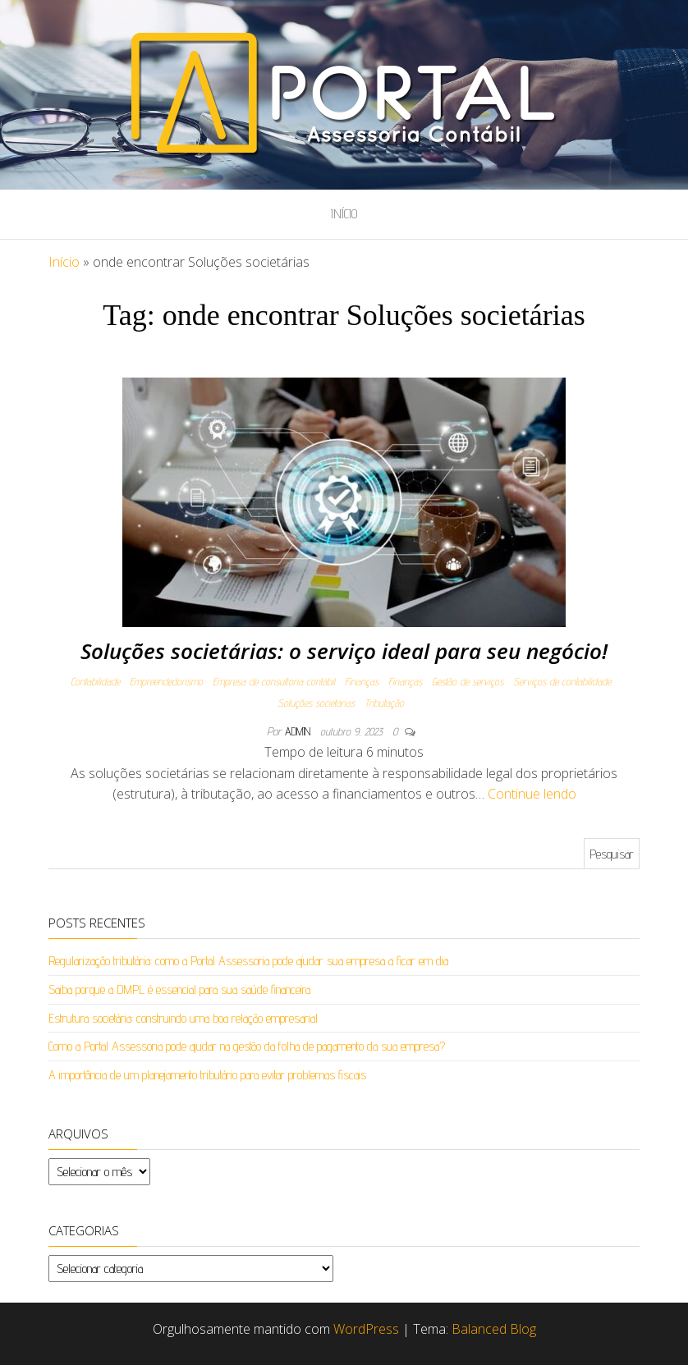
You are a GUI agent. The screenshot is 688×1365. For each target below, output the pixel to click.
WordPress (366, 1329)
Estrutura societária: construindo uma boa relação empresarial (183, 1018)
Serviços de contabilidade (562, 681)
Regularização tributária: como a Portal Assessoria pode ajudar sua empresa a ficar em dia (248, 961)
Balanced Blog (494, 1329)
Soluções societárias (316, 702)
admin (299, 731)
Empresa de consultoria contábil (274, 681)
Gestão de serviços (467, 681)
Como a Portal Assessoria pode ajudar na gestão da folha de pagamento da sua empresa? (246, 1046)
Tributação (384, 702)
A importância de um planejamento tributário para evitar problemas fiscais (207, 1075)
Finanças (361, 681)
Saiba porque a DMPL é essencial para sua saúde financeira (179, 989)
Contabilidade (95, 681)
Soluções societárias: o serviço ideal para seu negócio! (344, 651)
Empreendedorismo (166, 681)
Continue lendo (532, 794)
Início (344, 214)
